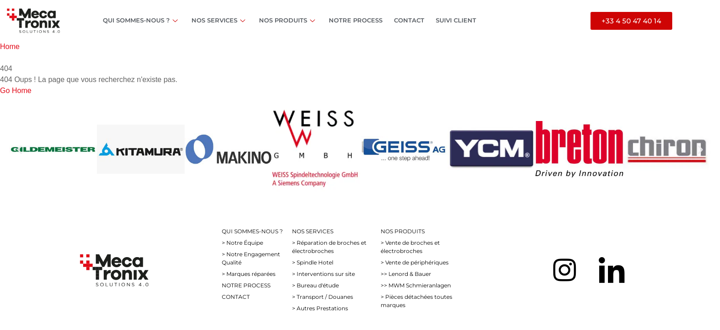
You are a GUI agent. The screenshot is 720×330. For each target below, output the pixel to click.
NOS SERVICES (219, 20)
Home (10, 46)
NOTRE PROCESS (355, 20)
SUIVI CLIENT (456, 20)
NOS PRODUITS (288, 20)
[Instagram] (564, 270)
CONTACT (409, 20)
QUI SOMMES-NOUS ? (141, 20)
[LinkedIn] (611, 270)
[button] (19, 149)
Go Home (15, 90)
